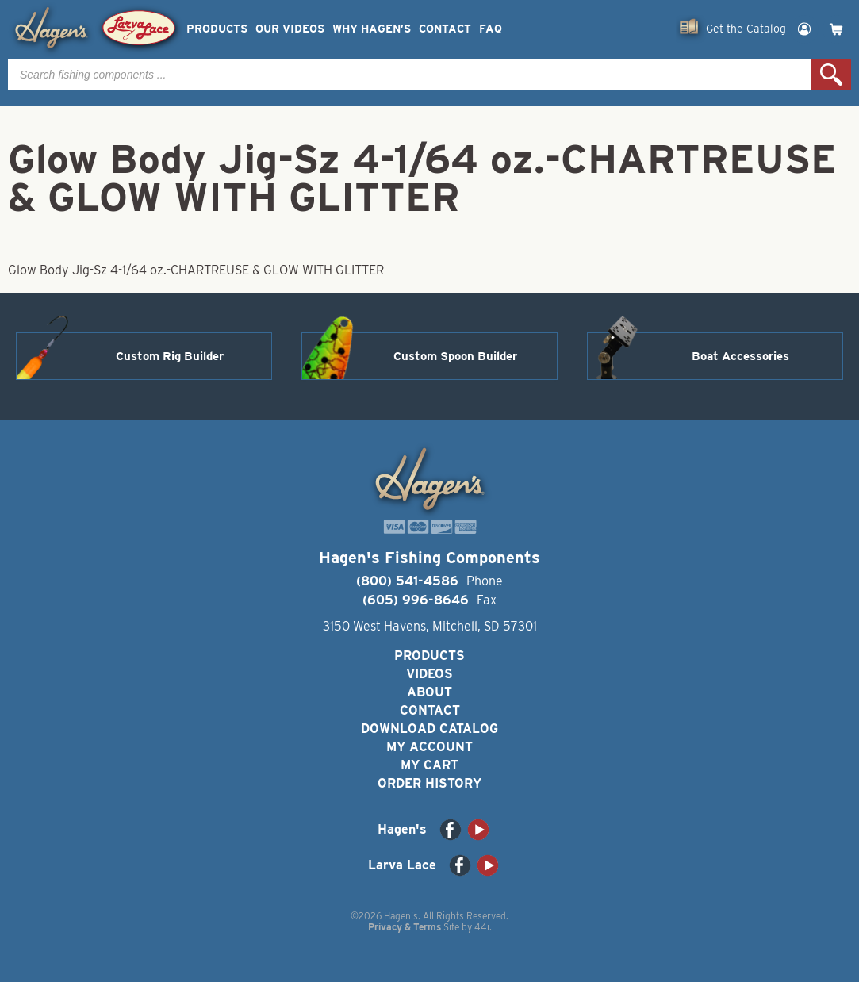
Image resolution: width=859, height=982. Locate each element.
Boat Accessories (740, 356)
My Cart (429, 765)
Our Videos (289, 29)
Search (831, 74)
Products (216, 29)
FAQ (490, 29)
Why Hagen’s (371, 29)
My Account (429, 746)
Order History (429, 783)
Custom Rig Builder (170, 356)
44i (481, 927)
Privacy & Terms (404, 927)
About (429, 692)
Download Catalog (429, 728)
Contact (445, 29)
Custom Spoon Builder (455, 356)
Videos (429, 673)
